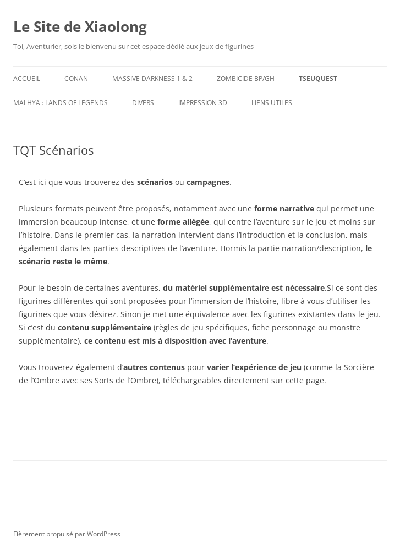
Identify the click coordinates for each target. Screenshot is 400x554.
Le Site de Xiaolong (80, 26)
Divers (143, 102)
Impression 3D (202, 102)
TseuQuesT (318, 78)
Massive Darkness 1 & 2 (152, 78)
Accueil (26, 78)
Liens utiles (271, 102)
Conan (76, 78)
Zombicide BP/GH (246, 78)
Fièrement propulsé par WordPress (66, 534)
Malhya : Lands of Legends (60, 102)
